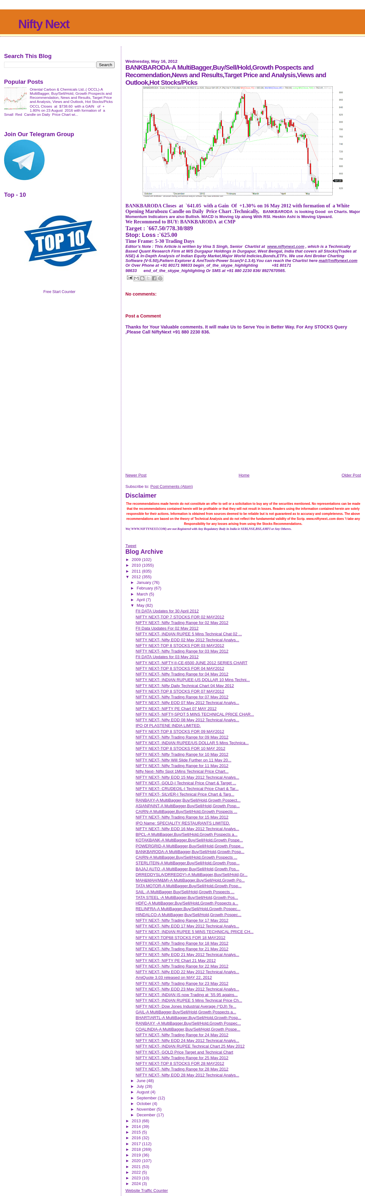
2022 (137, 1172)
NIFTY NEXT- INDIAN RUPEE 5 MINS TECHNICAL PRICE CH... (194, 931)
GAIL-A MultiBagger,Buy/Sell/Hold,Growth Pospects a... (186, 1012)
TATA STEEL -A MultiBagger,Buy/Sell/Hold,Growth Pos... (187, 897)
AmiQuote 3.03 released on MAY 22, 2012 (174, 977)
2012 (137, 576)
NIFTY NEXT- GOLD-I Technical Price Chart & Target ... (186, 783)
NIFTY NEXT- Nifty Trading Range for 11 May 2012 (182, 765)
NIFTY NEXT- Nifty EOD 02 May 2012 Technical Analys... (187, 640)
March (143, 594)
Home (244, 475)
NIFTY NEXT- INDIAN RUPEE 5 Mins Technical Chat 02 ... (189, 634)
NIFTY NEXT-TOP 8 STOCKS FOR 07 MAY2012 (180, 691)
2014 (137, 1126)
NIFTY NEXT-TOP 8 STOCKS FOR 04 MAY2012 (180, 668)
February (145, 588)
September (147, 1098)
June (142, 1080)
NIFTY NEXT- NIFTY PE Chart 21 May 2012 (176, 960)
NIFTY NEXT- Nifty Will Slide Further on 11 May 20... (184, 760)
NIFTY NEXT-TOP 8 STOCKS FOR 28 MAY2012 (180, 1063)
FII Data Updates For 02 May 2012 (167, 628)
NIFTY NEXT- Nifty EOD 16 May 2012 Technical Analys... (187, 828)
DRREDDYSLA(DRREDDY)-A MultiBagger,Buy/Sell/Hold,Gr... (192, 874)
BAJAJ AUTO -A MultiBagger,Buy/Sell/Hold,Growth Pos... (187, 869)
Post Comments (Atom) (171, 486)
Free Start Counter (59, 292)
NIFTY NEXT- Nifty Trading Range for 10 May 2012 (182, 754)
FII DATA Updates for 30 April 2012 (167, 611)
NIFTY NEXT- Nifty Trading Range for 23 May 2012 (182, 983)
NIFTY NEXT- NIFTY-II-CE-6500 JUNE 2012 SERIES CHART (192, 662)
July (141, 1086)
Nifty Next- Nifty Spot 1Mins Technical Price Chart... (182, 771)
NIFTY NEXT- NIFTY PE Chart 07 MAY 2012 (176, 708)
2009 (137, 559)
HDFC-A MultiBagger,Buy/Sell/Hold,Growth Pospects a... (187, 903)
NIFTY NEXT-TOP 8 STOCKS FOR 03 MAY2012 (180, 645)
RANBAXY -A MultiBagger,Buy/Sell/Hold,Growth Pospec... (188, 1023)
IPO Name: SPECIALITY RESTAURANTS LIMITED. (183, 823)
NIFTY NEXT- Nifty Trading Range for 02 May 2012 (182, 622)
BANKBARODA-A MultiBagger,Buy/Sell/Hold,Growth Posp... (190, 851)
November (147, 1109)
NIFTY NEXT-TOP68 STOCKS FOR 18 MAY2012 (181, 937)
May (141, 605)
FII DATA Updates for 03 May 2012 (167, 656)
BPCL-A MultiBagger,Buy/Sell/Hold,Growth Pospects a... (186, 834)
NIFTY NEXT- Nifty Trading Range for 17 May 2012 (182, 920)
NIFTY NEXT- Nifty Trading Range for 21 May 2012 (182, 949)
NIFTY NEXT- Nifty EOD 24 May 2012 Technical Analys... (187, 1040)
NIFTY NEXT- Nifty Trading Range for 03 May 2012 (182, 651)
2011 (137, 571)
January (144, 582)
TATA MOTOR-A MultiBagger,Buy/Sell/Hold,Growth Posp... (189, 886)
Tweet (130, 545)
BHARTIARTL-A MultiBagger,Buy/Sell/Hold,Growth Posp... (188, 1017)
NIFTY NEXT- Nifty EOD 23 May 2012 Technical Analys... (187, 989)
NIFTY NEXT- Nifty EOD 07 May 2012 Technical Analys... (187, 702)
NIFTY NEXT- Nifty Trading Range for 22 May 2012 (182, 966)
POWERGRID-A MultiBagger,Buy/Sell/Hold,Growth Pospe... (190, 846)
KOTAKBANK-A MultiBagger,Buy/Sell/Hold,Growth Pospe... (189, 840)
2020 (137, 1160)
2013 (137, 1121)
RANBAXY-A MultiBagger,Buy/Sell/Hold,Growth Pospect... (188, 800)
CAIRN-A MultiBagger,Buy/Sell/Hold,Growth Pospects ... (186, 811)
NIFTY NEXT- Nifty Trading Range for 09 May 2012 (182, 737)
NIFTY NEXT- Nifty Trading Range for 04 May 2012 (182, 674)
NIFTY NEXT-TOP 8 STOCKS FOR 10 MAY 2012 (180, 748)
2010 (137, 565)
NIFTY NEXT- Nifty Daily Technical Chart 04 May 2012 (185, 685)
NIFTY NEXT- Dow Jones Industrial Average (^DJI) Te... (186, 1006)
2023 (137, 1178)
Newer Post (135, 475)
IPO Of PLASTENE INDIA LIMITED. (168, 725)
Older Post (351, 475)
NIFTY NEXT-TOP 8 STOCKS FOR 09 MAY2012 (180, 731)
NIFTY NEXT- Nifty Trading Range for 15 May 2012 (182, 817)
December (147, 1115)
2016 (137, 1137)
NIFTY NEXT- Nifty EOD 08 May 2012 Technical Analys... (187, 720)
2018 (137, 1149)
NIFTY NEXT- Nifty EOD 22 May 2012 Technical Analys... (187, 971)
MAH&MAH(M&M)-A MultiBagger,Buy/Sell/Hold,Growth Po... (190, 880)
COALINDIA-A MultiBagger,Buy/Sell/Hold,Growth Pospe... (188, 1029)
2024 (137, 1183)
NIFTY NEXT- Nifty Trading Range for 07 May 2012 (182, 697)
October (144, 1103)
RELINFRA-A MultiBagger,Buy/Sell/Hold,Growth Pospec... (188, 908)
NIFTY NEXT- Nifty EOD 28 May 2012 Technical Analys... (187, 1075)
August (143, 1092)
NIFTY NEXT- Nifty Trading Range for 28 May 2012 (182, 1069)
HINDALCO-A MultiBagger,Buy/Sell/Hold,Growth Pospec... (189, 914)
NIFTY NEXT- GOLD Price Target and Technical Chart (184, 1052)
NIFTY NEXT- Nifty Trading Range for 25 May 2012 (182, 1057)
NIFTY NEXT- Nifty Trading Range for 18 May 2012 (182, 943)
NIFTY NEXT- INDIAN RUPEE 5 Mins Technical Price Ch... (189, 1000)
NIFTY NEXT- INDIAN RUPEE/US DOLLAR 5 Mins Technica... (192, 742)
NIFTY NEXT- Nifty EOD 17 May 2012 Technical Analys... (187, 926)
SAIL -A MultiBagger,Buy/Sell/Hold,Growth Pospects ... (185, 891)
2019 (137, 1155)
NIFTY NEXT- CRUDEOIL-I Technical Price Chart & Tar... (187, 788)
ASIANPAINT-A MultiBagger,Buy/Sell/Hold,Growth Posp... (188, 806)
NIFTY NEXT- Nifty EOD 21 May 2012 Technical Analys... (187, 954)
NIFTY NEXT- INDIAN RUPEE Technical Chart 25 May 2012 (190, 1046)
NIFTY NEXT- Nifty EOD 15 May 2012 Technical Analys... (187, 777)
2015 (137, 1132)
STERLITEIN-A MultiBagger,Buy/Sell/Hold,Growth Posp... (188, 863)
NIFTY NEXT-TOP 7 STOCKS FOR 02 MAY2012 (180, 617)
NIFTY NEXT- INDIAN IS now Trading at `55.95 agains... (187, 994)
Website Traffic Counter (146, 1190)
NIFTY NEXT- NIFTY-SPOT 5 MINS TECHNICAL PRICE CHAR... (195, 714)
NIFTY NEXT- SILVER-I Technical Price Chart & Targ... (185, 794)
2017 (137, 1143)
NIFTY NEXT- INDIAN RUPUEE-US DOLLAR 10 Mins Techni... (193, 679)
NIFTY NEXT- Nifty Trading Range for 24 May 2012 (182, 1035)
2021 (137, 1166)
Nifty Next (43, 24)
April (141, 599)
